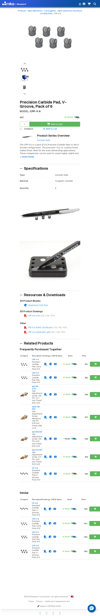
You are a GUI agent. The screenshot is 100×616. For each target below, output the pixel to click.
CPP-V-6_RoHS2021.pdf (37, 332)
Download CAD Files (36, 305)
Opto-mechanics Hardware (69, 10)
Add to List (50, 128)
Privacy (39, 601)
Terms (31, 601)
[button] (27, 156)
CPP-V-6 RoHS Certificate (38, 327)
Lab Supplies (50, 10)
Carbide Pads (46, 13)
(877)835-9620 (54, 606)
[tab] (50, 153)
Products (22, 10)
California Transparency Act (57, 601)
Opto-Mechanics (35, 10)
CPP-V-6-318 (32, 315)
